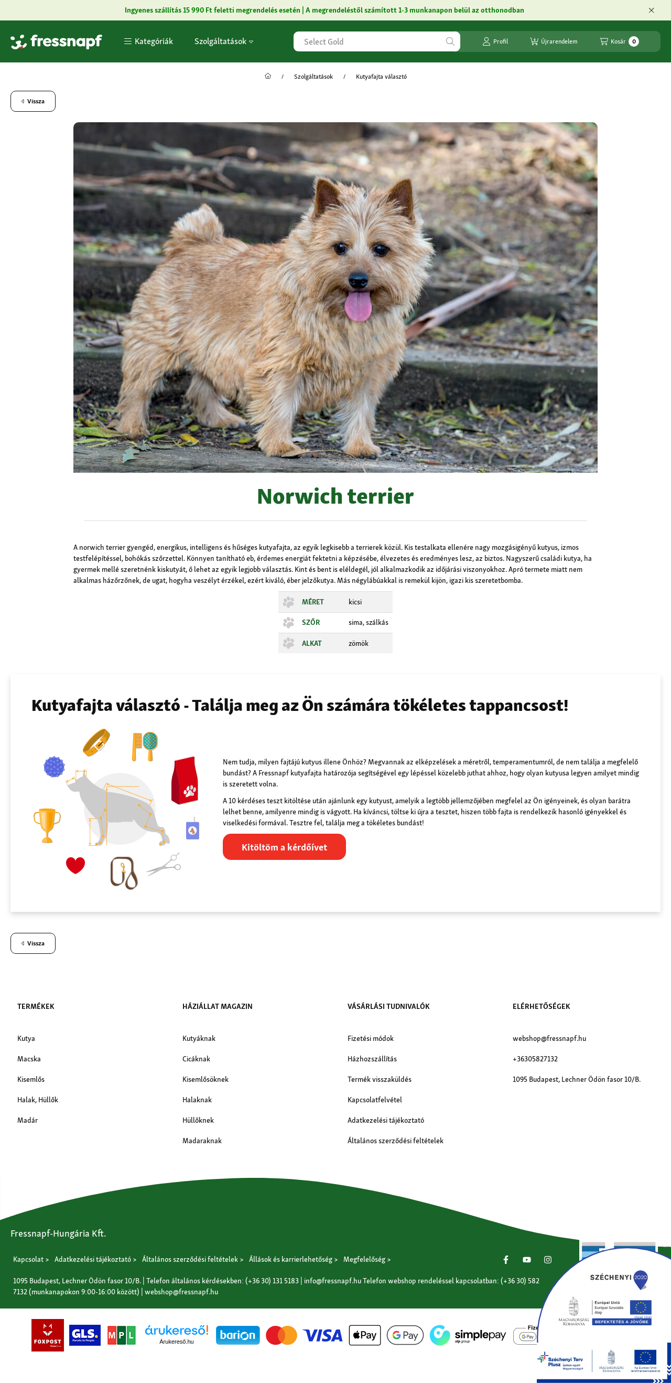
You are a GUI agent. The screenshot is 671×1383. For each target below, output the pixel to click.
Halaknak (197, 1099)
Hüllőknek (198, 1120)
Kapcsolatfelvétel (375, 1099)
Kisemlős (31, 1079)
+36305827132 (535, 1058)
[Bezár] (651, 10)
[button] (148, 41)
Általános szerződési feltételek (395, 1140)
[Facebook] (505, 1259)
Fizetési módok (371, 1038)
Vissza (33, 101)
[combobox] (377, 41)
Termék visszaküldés (380, 1079)
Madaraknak (202, 1140)
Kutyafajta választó (381, 76)
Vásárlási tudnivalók (389, 1006)
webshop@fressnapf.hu (549, 1038)
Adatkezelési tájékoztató (386, 1120)
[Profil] (495, 41)
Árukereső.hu (176, 1341)
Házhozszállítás (372, 1058)
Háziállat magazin (217, 1006)
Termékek (36, 1006)
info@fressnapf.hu (332, 1280)
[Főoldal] (268, 76)
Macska (29, 1058)
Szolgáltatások (223, 41)
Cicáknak (196, 1058)
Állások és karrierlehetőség (290, 1259)
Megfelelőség (364, 1259)
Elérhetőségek (541, 1006)
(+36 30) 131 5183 (272, 1280)
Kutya (26, 1038)
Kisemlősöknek (205, 1079)
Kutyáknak (198, 1038)
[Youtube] (526, 1259)
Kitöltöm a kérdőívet (284, 847)
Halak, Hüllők (37, 1099)
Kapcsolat (28, 1259)
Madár (27, 1120)
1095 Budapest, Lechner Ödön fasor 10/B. (577, 1079)
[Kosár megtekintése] (619, 41)
